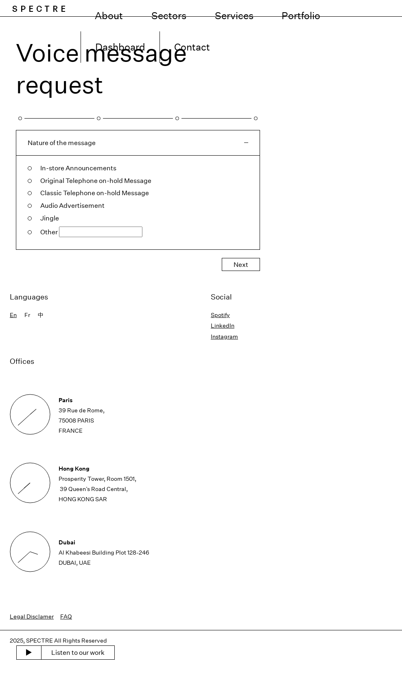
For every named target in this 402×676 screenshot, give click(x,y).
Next (241, 264)
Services (245, 8)
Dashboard (335, 8)
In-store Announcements (78, 168)
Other (49, 232)
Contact (381, 8)
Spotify (220, 314)
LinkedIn (222, 325)
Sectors (202, 8)
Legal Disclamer (32, 616)
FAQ (66, 616)
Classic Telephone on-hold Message (94, 193)
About (164, 8)
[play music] (29, 652)
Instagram (224, 336)
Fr (27, 314)
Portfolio (287, 8)
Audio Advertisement (72, 205)
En (13, 314)
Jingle (49, 218)
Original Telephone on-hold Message (95, 180)
